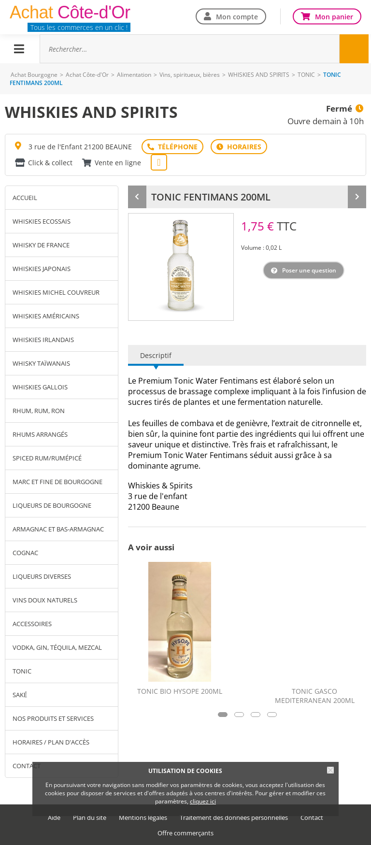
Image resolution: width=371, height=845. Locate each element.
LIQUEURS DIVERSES (42, 576)
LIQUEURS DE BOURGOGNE (52, 505)
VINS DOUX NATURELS (45, 600)
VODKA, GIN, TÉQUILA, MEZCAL (57, 647)
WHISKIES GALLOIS (40, 387)
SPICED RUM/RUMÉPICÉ (47, 458)
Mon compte (237, 16)
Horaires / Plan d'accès (51, 742)
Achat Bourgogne (34, 75)
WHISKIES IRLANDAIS (43, 339)
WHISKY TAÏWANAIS (41, 363)
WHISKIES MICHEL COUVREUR (56, 292)
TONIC (306, 75)
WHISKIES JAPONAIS (42, 268)
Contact (311, 818)
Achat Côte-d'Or (87, 75)
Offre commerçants (185, 833)
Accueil (25, 197)
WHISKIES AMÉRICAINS (46, 316)
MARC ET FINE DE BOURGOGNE (57, 481)
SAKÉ (20, 694)
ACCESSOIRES (32, 623)
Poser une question (309, 270)
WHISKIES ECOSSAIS (42, 221)
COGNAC (25, 552)
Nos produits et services (53, 718)
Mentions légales (143, 818)
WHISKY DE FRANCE (41, 245)
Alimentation (134, 75)
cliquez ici (203, 801)
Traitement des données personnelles (234, 818)
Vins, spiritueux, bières (189, 75)
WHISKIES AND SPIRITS (258, 75)
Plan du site (89, 818)
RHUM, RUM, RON (39, 410)
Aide (54, 818)
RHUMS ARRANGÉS (40, 434)
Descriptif (155, 355)
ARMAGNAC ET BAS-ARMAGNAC (58, 529)
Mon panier (334, 16)
